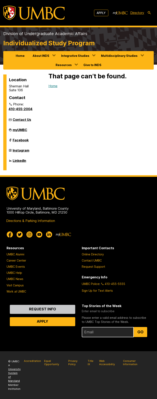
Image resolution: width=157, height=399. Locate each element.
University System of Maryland (14, 375)
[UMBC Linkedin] (49, 234)
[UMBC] (34, 12)
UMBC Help (14, 272)
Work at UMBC (16, 291)
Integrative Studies (75, 55)
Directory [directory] (137, 13)
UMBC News (15, 279)
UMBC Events (16, 266)
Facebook (21, 142)
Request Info (42, 309)
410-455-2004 (21, 109)
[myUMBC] (120, 12)
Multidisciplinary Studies (119, 55)
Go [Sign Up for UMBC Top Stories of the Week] (140, 331)
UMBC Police (90, 284)
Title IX (90, 362)
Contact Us (22, 120)
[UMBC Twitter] (19, 234)
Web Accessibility (107, 362)
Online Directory (93, 254)
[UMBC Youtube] (39, 234)
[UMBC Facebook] (9, 234)
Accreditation (32, 360)
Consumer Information (130, 362)
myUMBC (20, 131)
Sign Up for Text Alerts (97, 290)
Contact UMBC (92, 260)
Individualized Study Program (49, 43)
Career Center (16, 260)
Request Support (93, 266)
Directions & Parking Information (30, 221)
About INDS (41, 55)
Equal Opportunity (51, 362)
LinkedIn (19, 162)
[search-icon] (149, 12)
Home (20, 55)
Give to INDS (92, 65)
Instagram (21, 152)
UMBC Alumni (15, 254)
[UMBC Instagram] (29, 234)
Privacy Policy (72, 362)
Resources (64, 65)
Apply (101, 13)
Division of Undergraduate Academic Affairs (45, 33)
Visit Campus (15, 285)
